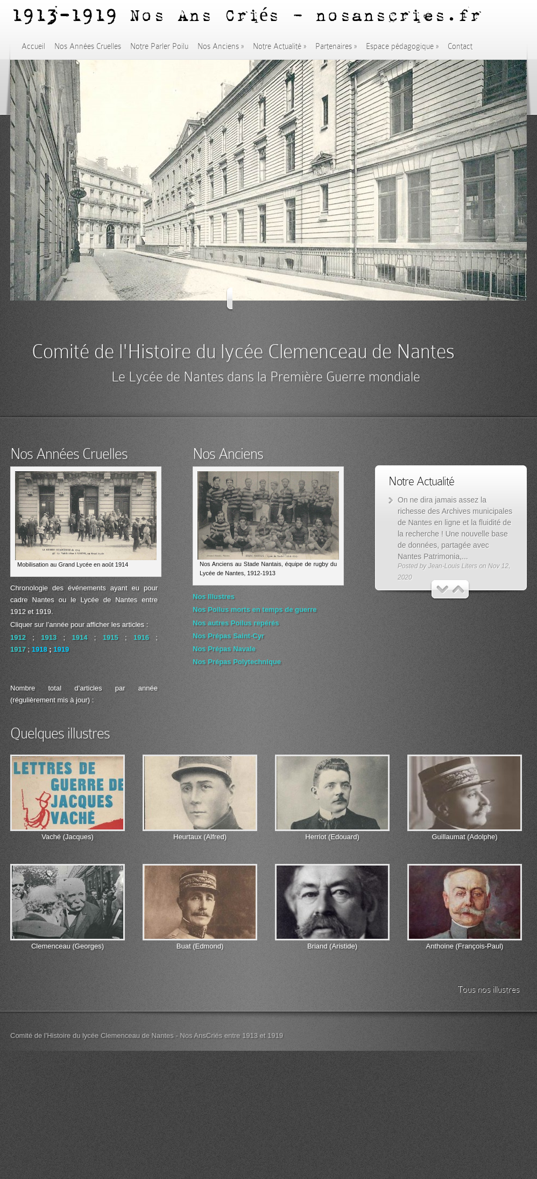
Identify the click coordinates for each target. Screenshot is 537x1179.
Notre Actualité (279, 46)
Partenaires (336, 46)
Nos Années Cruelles (87, 46)
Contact (460, 46)
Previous (236, 299)
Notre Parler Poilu (159, 46)
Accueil (33, 46)
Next (301, 299)
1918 (39, 649)
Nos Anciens (220, 46)
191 (59, 649)
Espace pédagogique (402, 46)
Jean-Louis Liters (452, 566)
